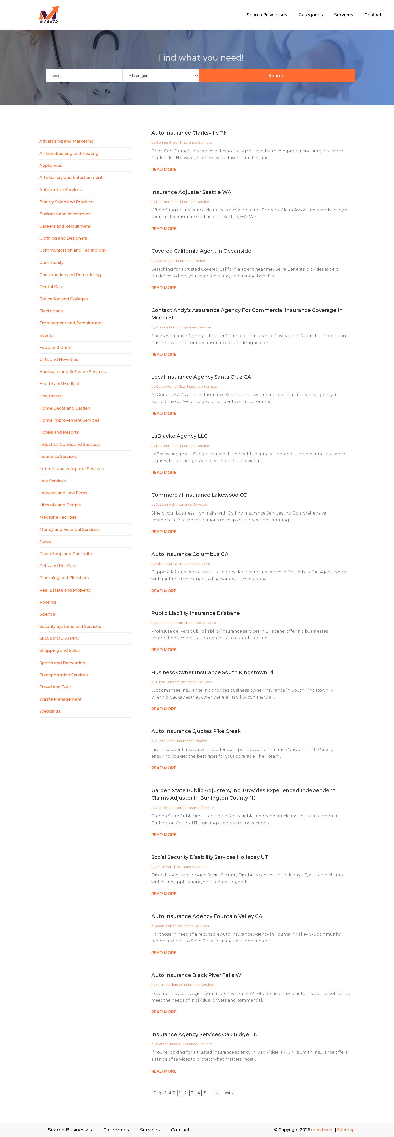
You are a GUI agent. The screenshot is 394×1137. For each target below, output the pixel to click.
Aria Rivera (164, 867)
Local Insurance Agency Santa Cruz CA (201, 377)
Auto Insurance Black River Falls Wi (197, 975)
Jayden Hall (165, 504)
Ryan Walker (166, 926)
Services (343, 14)
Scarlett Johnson (169, 623)
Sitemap (346, 1129)
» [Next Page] (218, 1093)
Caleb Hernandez (170, 386)
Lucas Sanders (167, 682)
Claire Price (165, 741)
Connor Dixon (167, 327)
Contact (372, 14)
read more (163, 169)
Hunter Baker (167, 202)
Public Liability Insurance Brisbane (195, 613)
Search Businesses (267, 14)
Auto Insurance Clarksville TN (189, 133)
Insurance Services (197, 142)
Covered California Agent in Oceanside (201, 251)
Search (324, 75)
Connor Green (167, 142)
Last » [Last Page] (228, 1093)
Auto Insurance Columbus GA (190, 554)
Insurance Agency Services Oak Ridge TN (204, 1034)
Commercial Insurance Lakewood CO (199, 495)
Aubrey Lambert (169, 807)
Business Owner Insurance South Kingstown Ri (212, 672)
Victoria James (168, 1044)
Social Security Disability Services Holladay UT (209, 857)
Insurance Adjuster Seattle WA (191, 192)
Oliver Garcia (166, 564)
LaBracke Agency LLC (179, 436)
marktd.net (322, 1129)
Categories (311, 14)
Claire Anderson (169, 985)
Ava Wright (165, 261)
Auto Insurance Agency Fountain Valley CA (206, 916)
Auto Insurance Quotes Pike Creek (196, 731)
